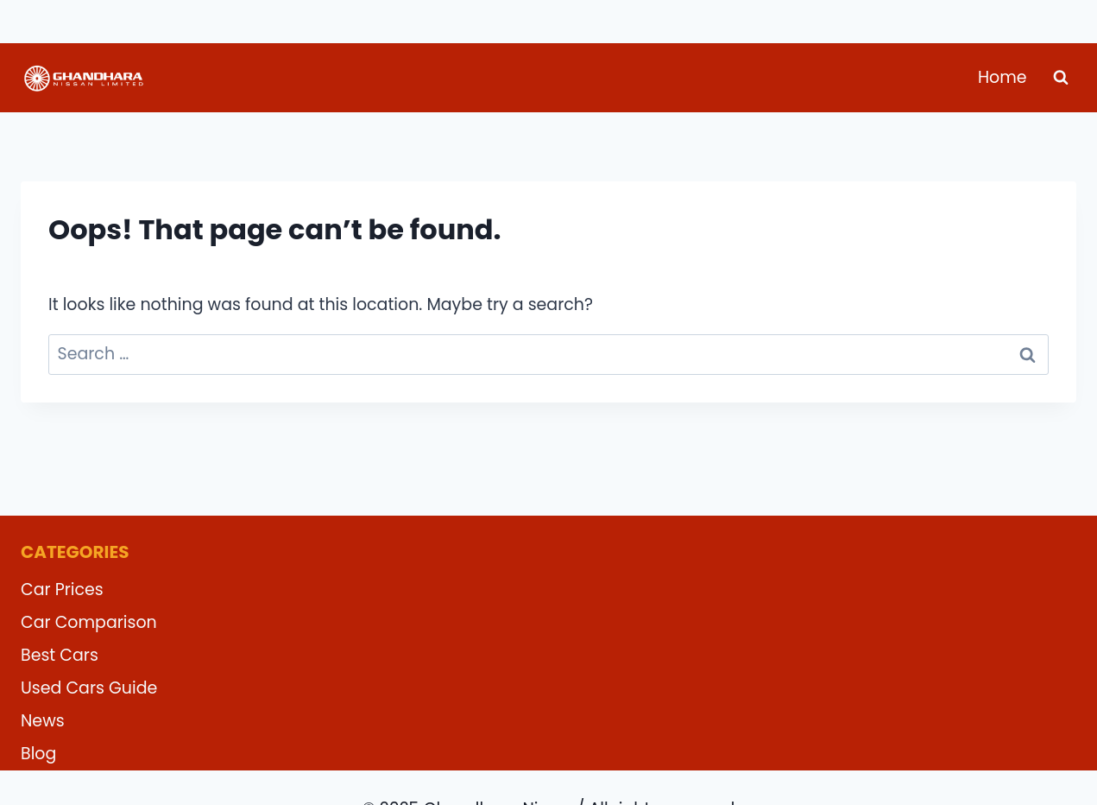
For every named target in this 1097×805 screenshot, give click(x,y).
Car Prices (62, 589)
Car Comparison (89, 622)
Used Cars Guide (89, 688)
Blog (38, 753)
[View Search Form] (1060, 77)
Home (1002, 77)
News (43, 720)
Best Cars (59, 655)
